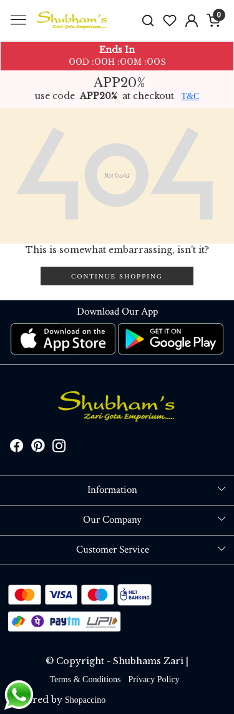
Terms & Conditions (84, 679)
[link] (148, 20)
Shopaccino (85, 700)
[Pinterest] (38, 447)
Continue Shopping (117, 276)
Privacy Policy (154, 679)
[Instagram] (59, 447)
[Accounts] (191, 20)
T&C (191, 96)
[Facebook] (16, 447)
